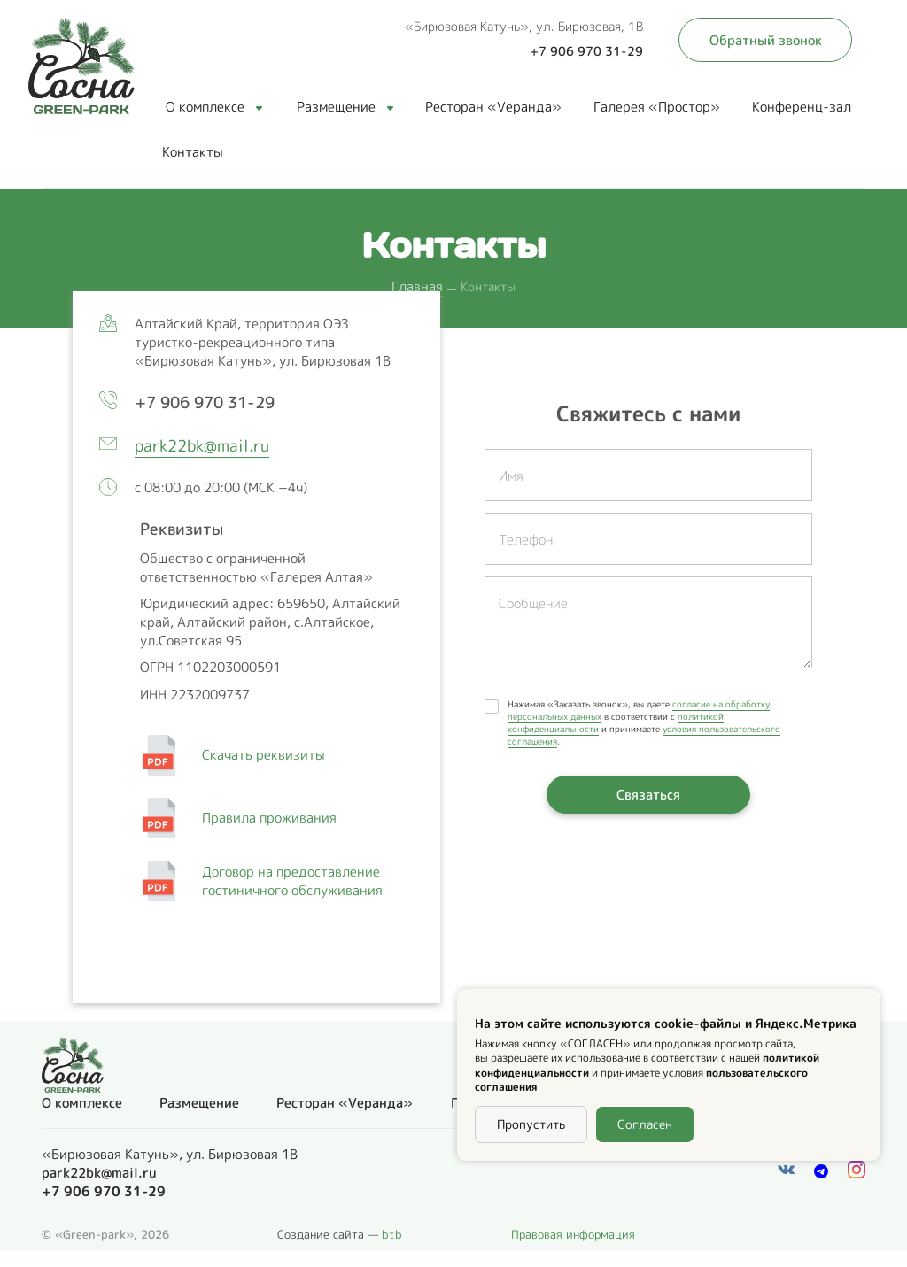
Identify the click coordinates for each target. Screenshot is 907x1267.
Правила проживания (271, 817)
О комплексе (214, 106)
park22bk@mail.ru (202, 446)
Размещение (345, 106)
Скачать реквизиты (269, 755)
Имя (511, 476)
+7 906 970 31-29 (586, 50)
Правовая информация (573, 1234)
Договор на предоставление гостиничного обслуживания (292, 881)
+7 (209, 402)
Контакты (192, 152)
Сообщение (533, 603)
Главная (417, 286)
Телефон (526, 539)
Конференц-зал (801, 106)
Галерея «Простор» (656, 106)
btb (392, 1234)
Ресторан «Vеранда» (493, 106)
